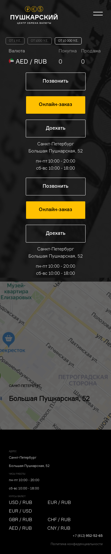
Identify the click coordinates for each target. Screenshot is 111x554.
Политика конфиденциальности (77, 544)
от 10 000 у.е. (68, 41)
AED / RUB (20, 528)
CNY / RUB (58, 528)
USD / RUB (20, 502)
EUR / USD (20, 511)
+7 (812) (88, 536)
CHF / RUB (59, 519)
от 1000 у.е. (40, 41)
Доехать (55, 128)
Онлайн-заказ (55, 104)
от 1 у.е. (15, 41)
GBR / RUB (20, 519)
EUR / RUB (59, 502)
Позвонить (55, 81)
